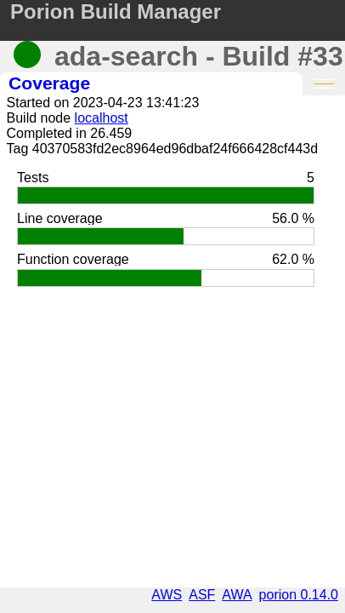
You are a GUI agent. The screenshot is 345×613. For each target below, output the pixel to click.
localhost (101, 118)
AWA (237, 594)
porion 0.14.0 (298, 594)
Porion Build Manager (115, 11)
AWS (166, 594)
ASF (202, 594)
